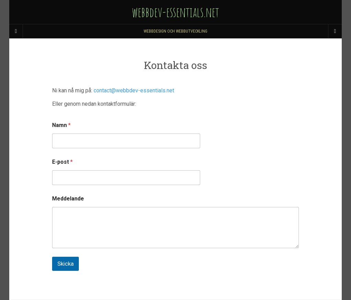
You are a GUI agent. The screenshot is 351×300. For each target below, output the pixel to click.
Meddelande (68, 198)
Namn (61, 125)
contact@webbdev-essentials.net (134, 90)
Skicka (65, 263)
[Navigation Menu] (335, 31)
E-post (62, 162)
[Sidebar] (16, 31)
